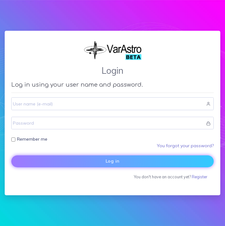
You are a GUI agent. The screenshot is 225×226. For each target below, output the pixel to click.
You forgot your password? (185, 145)
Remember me (32, 139)
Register (199, 176)
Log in (113, 161)
